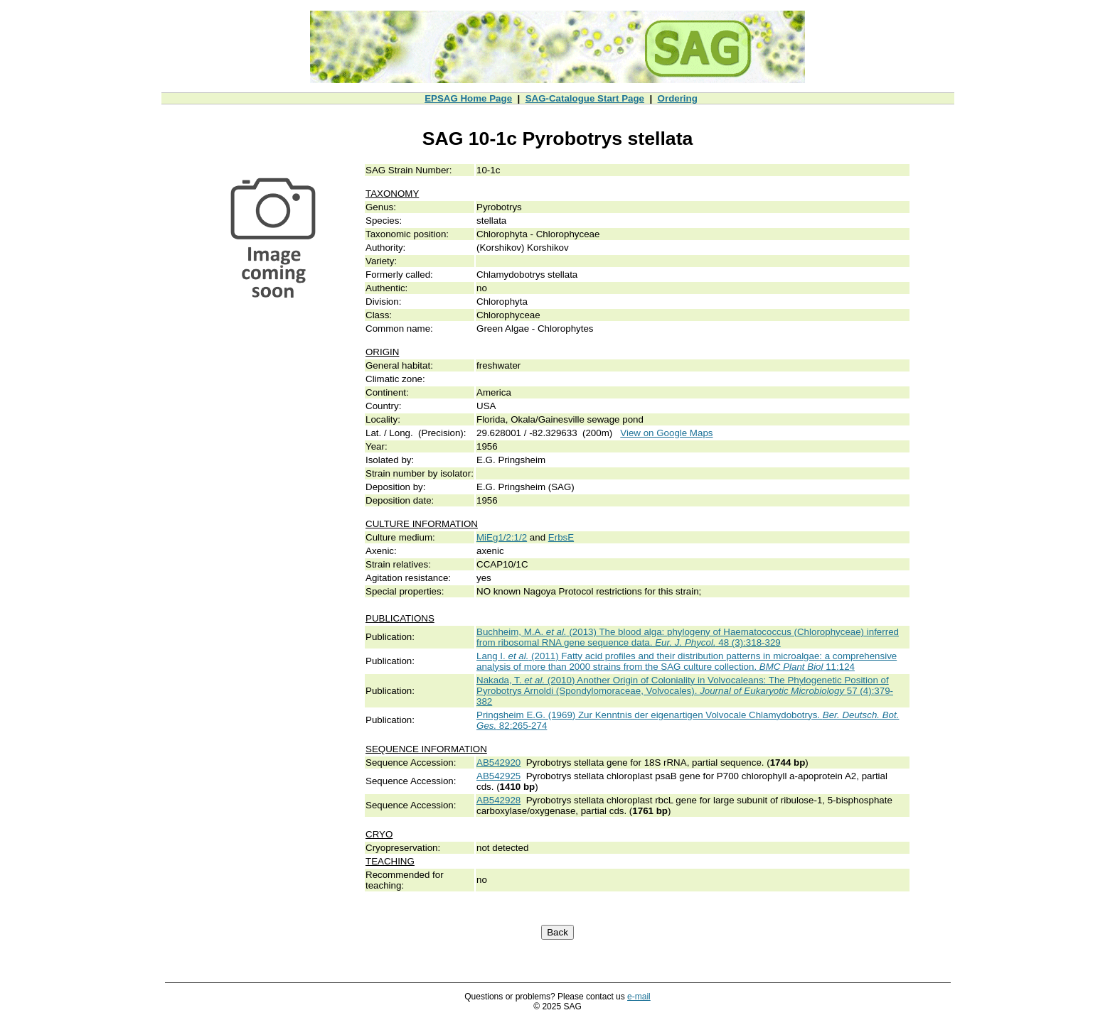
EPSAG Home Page (468, 98)
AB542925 (498, 776)
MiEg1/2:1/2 (501, 537)
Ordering (678, 98)
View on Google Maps (666, 433)
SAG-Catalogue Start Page (585, 98)
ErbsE (561, 537)
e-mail (639, 997)
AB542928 (498, 800)
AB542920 (498, 762)
